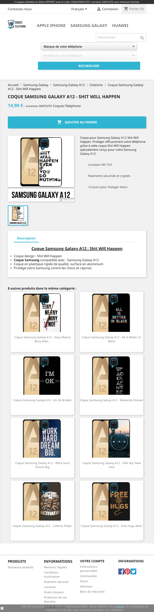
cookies (119, 606)
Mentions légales (55, 567)
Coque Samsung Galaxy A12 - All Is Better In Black (111, 339)
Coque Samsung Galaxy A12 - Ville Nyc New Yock (111, 465)
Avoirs (84, 581)
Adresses (86, 586)
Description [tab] (26, 238)
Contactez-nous (20, 9)
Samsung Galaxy (88, 25)
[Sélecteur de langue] (79, 9)
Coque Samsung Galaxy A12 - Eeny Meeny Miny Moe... (42, 339)
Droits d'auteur (54, 592)
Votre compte (92, 561)
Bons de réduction (92, 591)
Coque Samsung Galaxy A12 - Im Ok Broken (42, 400)
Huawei (120, 25)
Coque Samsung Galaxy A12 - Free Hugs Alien (111, 526)
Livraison (50, 587)
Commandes (88, 576)
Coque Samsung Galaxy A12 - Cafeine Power (42, 526)
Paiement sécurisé (56, 582)
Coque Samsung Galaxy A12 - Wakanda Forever (111, 400)
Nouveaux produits (20, 567)
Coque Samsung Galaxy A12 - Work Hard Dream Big (42, 465)
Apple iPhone (51, 25)
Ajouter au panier (77, 122)
